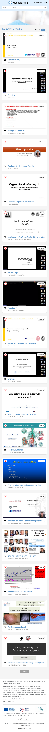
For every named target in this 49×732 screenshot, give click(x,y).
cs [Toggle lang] (45, 2)
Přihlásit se (38, 2)
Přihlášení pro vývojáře (24, 728)
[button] (3, 2)
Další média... (24, 671)
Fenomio (17, 723)
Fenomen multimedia (24, 725)
